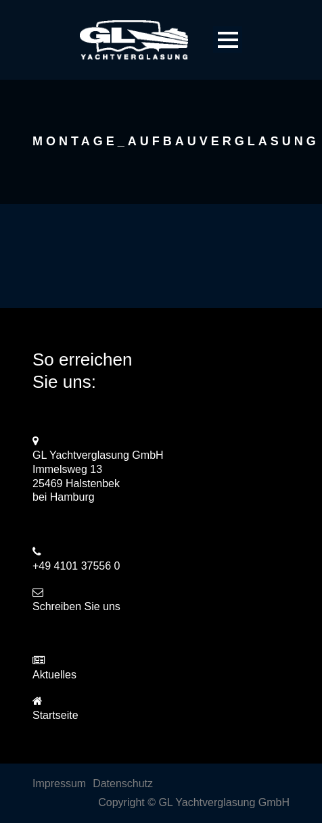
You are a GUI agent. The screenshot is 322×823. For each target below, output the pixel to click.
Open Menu (227, 39)
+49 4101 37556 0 (76, 566)
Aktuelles (54, 674)
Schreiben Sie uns (76, 606)
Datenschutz (123, 783)
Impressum (59, 783)
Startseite (55, 715)
